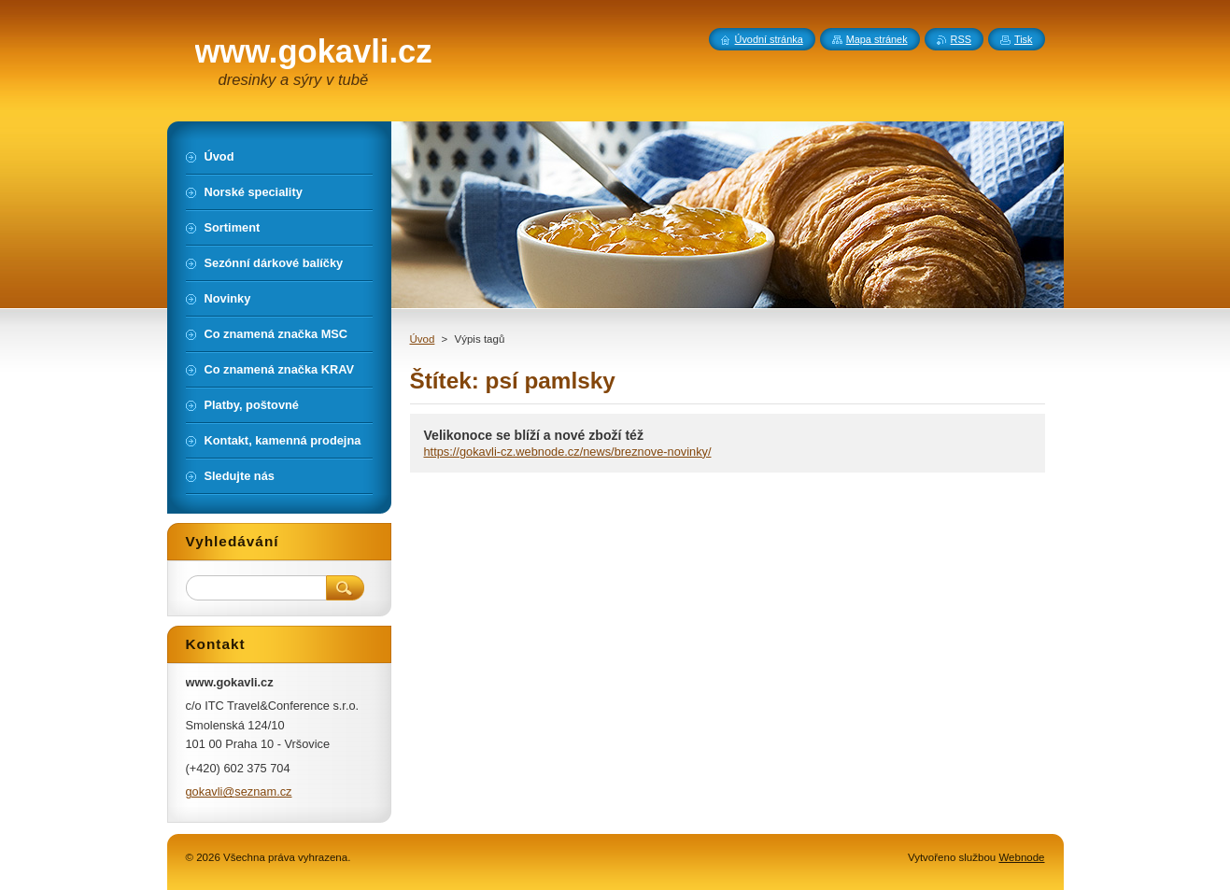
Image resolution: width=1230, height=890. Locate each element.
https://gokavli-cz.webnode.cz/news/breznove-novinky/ (568, 452)
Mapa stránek (877, 39)
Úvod (422, 339)
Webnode (1021, 857)
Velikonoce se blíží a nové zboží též (534, 435)
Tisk (1023, 39)
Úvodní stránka (769, 39)
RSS (961, 39)
